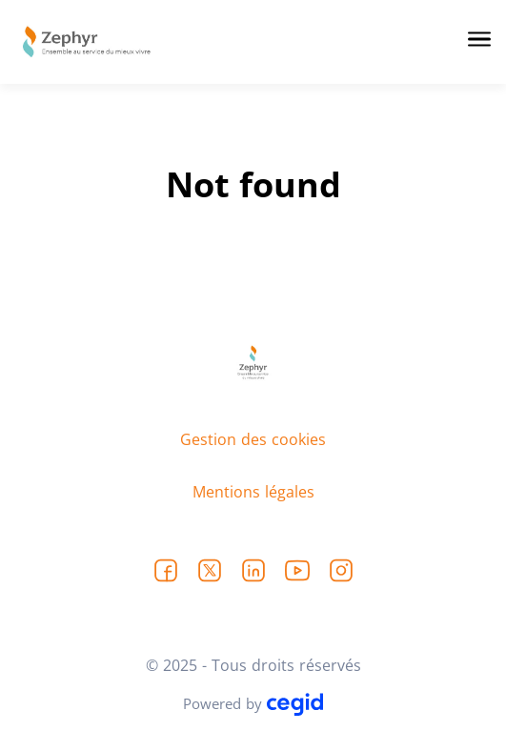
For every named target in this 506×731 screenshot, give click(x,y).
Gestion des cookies (253, 439)
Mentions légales (253, 491)
